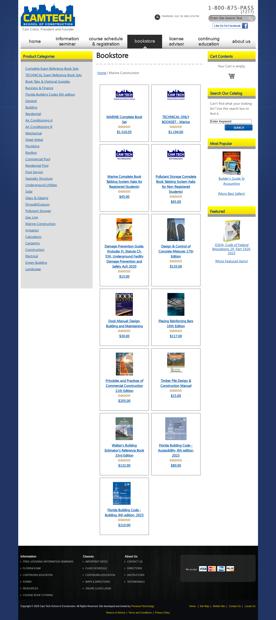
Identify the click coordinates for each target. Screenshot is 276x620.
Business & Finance (39, 88)
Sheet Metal (34, 140)
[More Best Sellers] (231, 194)
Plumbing (32, 146)
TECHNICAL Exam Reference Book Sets (53, 75)
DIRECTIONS (134, 568)
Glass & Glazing (36, 198)
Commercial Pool (37, 159)
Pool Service (34, 172)
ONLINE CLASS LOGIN (98, 588)
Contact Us (235, 606)
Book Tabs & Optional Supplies (47, 82)
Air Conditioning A (39, 120)
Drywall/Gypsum (37, 204)
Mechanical (33, 133)
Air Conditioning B (38, 127)
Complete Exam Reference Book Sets (52, 69)
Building (31, 107)
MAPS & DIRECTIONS (97, 581)
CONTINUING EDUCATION (38, 575)
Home (101, 73)
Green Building (36, 263)
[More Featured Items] (231, 261)
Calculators (33, 237)
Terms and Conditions (140, 612)
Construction (34, 250)
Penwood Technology (142, 606)
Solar (29, 191)
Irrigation (32, 230)
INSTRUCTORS (135, 575)
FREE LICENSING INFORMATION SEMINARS (48, 561)
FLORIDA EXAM (32, 568)
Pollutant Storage (38, 211)
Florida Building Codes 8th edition (50, 94)
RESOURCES (30, 588)
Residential (33, 114)
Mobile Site (219, 606)
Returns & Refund (115, 612)
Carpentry (32, 243)
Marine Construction (40, 224)
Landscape (33, 269)
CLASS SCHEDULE (96, 568)
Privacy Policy (162, 612)
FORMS (27, 581)
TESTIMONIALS (136, 581)
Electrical (31, 256)
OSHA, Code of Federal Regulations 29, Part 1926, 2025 (231, 247)
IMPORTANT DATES (96, 561)
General (31, 101)
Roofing (31, 153)
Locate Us (250, 606)
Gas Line (31, 217)
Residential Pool (36, 166)
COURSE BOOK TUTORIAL (38, 595)
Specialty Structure (39, 179)
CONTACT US (134, 561)
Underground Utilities (41, 185)
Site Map (204, 606)
